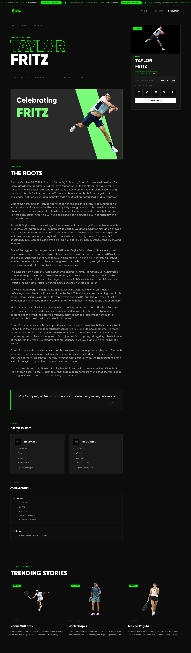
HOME (13, 25)
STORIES (22, 25)
